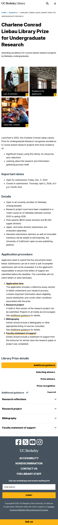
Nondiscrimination (29, 463)
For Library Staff (29, 473)
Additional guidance (20, 315)
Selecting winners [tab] (45, 372)
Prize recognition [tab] (46, 386)
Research (13, 13)
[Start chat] (29, 521)
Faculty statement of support (19, 427)
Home (3, 13)
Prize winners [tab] (48, 379)
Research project (12, 408)
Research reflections (14, 399)
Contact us (29, 468)
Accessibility (29, 458)
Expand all (51, 392)
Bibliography (9, 418)
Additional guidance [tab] (44, 365)
